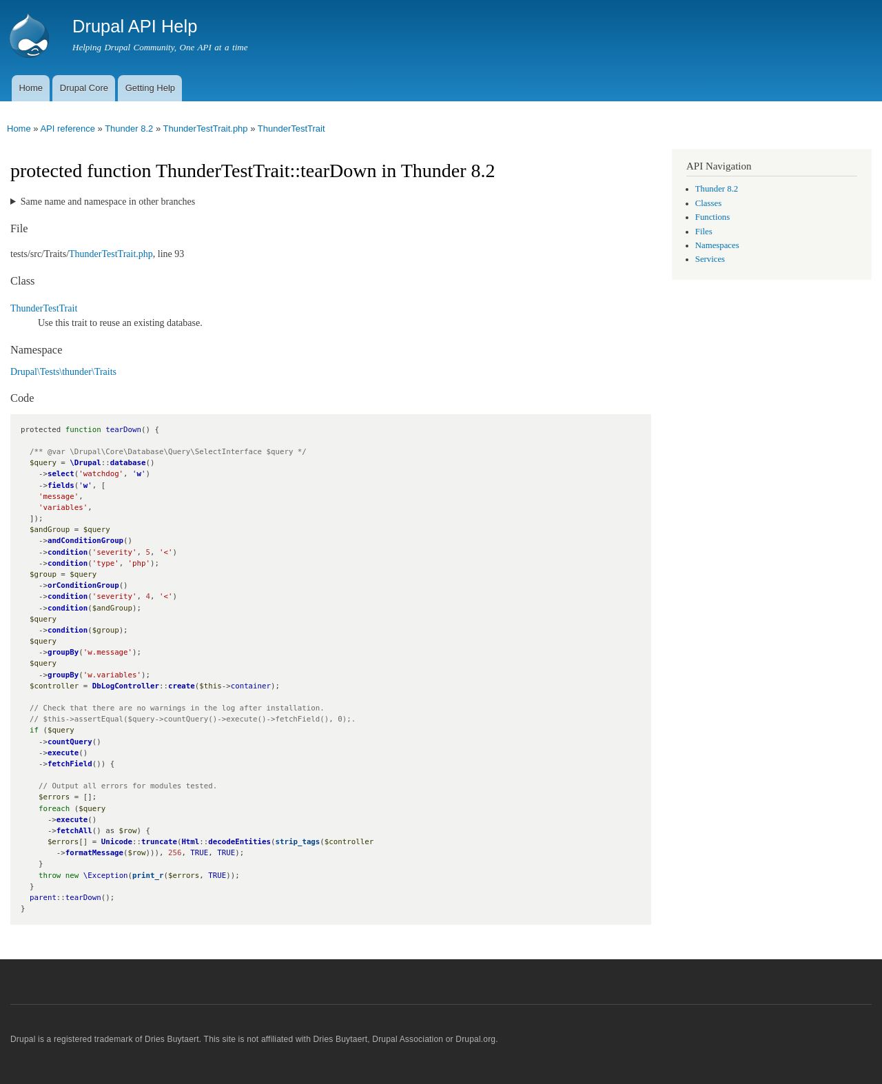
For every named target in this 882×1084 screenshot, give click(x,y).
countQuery (70, 741)
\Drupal (85, 462)
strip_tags (298, 841)
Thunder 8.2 (129, 128)
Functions (712, 217)
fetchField (70, 763)
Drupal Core (84, 88)
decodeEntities (239, 841)
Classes (708, 203)
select (61, 473)
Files (703, 231)
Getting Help (150, 88)
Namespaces (717, 245)
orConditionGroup (83, 585)
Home (31, 88)
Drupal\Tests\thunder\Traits (63, 372)
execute (63, 752)
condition (68, 552)
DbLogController (125, 686)
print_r (147, 875)
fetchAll (74, 830)
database (128, 462)
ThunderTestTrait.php (205, 128)
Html (190, 841)
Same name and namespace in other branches (108, 201)
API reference (67, 128)
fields (61, 485)
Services (710, 259)
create (181, 686)
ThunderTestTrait (291, 128)
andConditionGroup (85, 540)
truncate (159, 841)
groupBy (63, 652)
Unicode (116, 841)
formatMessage (94, 852)
